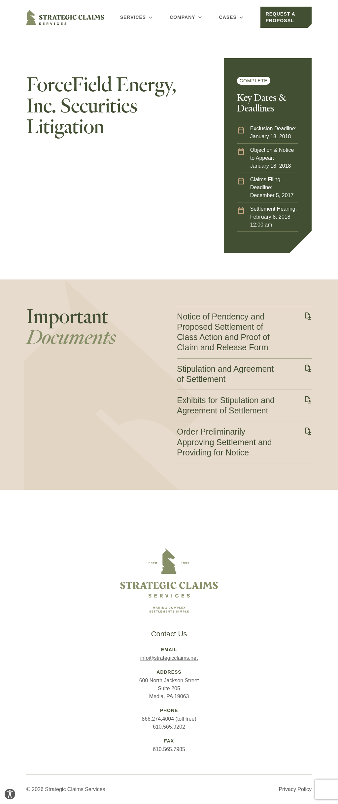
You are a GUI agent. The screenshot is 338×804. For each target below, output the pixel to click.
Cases (232, 17)
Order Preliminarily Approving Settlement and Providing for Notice (224, 442)
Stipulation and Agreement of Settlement (225, 374)
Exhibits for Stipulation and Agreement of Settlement (226, 405)
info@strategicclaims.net (169, 658)
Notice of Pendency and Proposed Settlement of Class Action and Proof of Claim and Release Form (223, 332)
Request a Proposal (280, 17)
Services (137, 17)
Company (186, 17)
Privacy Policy (295, 789)
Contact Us (169, 634)
